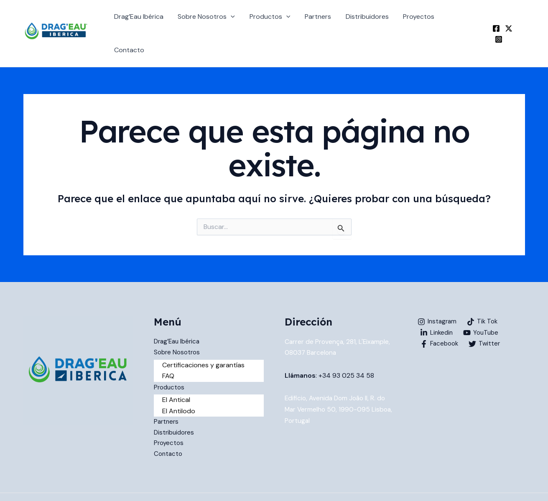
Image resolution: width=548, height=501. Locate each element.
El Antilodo (178, 388)
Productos (272, 21)
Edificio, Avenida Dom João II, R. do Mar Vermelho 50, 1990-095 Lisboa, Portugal (337, 386)
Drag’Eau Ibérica (143, 21)
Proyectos (418, 21)
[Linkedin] (437, 309)
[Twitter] (508, 22)
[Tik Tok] (484, 299)
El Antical (176, 377)
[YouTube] (483, 309)
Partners (319, 21)
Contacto (462, 21)
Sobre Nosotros (210, 21)
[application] (234, 21)
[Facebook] (496, 22)
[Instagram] (521, 22)
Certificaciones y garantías (203, 342)
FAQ (168, 353)
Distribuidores (367, 21)
